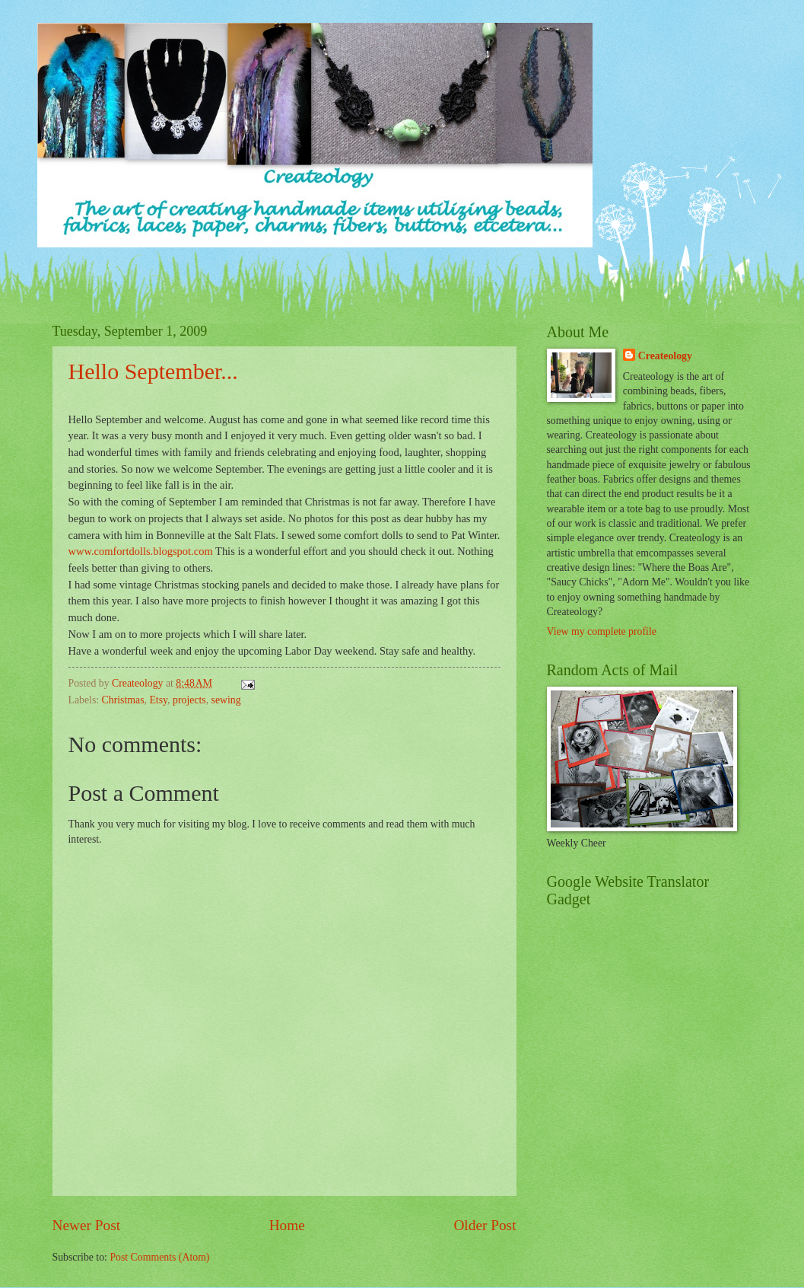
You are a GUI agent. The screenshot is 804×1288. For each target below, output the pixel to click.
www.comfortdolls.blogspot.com (140, 551)
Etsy (158, 700)
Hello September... (153, 371)
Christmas (123, 700)
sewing (226, 700)
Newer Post (86, 1225)
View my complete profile (601, 631)
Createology (665, 356)
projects (189, 700)
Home (287, 1225)
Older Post (484, 1225)
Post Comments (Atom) (159, 1257)
